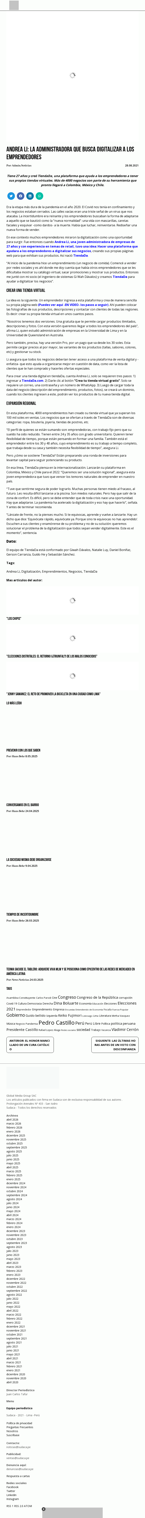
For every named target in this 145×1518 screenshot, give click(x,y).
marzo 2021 (13, 1362)
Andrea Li (13, 571)
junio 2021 (12, 1350)
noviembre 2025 (16, 1139)
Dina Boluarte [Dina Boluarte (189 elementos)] (66, 1003)
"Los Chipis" (13, 619)
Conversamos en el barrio (22, 805)
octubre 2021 (14, 1334)
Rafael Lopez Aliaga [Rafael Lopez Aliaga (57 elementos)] (49, 1030)
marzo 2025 (13, 1171)
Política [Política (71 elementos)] (105, 1023)
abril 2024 (12, 1215)
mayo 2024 (13, 1211)
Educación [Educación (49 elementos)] (97, 1003)
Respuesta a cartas (18, 1476)
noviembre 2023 (16, 1235)
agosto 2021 (14, 1342)
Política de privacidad (19, 1423)
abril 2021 (12, 1358)
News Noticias (20, 980)
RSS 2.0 (18, 1506)
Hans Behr (18, 756)
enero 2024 (13, 1227)
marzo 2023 (13, 1267)
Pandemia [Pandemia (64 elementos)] (32, 1023)
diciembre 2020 (15, 1374)
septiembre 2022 (16, 1290)
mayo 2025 (13, 1163)
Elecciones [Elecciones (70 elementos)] (110, 1003)
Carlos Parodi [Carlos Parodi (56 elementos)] (43, 997)
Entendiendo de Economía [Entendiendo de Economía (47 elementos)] (89, 1009)
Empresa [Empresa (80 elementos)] (58, 1009)
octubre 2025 (14, 1143)
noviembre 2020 (16, 1378)
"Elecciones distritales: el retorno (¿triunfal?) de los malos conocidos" (51, 656)
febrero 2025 (14, 1175)
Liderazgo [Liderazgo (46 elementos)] (87, 1015)
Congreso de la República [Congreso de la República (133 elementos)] (97, 997)
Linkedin (11, 1495)
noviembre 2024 (16, 1187)
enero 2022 (13, 1322)
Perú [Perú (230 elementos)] (79, 1023)
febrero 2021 (14, 1366)
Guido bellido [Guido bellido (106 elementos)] (36, 1015)
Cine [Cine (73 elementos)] (54, 997)
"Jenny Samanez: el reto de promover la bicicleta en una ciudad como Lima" (53, 694)
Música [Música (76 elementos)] (10, 1023)
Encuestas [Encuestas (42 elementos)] (70, 1009)
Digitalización (30, 571)
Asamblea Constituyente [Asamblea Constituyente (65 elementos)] (20, 997)
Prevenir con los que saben (23, 750)
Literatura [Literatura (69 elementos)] (105, 1015)
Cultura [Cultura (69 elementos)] (22, 1003)
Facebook (12, 1487)
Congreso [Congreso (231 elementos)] (67, 997)
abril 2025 (12, 1167)
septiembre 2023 (16, 1243)
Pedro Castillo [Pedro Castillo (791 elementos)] (57, 1022)
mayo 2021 (13, 1354)
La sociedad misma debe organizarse (28, 860)
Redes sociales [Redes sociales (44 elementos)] (68, 1030)
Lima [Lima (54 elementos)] (95, 1015)
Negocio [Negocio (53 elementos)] (20, 1023)
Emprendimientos (54, 571)
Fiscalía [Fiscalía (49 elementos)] (108, 1009)
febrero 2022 (14, 1318)
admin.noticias (21, 165)
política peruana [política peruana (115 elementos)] (123, 1023)
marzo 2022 (13, 1314)
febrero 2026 (14, 1127)
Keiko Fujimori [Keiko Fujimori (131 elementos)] (70, 1015)
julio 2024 (12, 1203)
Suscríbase (12, 1435)
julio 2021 (12, 1346)
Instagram (12, 1499)
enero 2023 (13, 1275)
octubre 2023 (14, 1239)
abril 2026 (12, 1119)
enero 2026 (13, 1131)
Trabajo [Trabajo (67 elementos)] (96, 1030)
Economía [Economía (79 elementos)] (85, 1003)
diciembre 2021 (15, 1326)
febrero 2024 (14, 1223)
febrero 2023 (14, 1271)
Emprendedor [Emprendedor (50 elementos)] (23, 1009)
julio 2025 (12, 1155)
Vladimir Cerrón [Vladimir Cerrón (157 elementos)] (125, 1029)
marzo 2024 (13, 1219)
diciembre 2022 (15, 1279)
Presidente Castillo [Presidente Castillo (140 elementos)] (22, 1029)
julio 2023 (12, 1251)
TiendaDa (80, 255)
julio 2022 (12, 1298)
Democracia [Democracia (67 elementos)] (34, 1003)
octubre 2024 (14, 1191)
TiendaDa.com (32, 381)
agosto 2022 (14, 1294)
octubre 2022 (14, 1286)
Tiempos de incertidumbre (22, 915)
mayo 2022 (13, 1306)
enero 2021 (13, 1370)
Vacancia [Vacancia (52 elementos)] (106, 1030)
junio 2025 (12, 1159)
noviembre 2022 (16, 1282)
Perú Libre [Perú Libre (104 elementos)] (92, 1023)
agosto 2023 (14, 1247)
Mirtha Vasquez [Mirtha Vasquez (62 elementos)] (121, 1015)
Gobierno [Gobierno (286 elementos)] (15, 1015)
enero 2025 (13, 1179)
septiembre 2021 (16, 1338)
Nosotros (12, 1431)
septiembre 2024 (16, 1195)
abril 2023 (12, 1263)
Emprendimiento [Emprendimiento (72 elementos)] (42, 1009)
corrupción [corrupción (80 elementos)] (125, 997)
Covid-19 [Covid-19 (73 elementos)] (11, 1003)
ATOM (28, 1506)
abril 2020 (12, 1382)
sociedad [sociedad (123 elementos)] (83, 1029)
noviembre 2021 (16, 1330)
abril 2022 (12, 1310)
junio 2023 (12, 1255)
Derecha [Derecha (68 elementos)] (47, 1003)
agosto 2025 (14, 1151)
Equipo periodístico (19, 1408)
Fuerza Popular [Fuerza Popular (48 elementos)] (120, 1009)
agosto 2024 (14, 1199)
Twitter (10, 1491)
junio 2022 (12, 1302)
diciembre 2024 (15, 1183)
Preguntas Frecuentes (19, 1427)
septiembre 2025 (16, 1147)
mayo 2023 (13, 1259)
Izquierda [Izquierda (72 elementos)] (51, 1015)
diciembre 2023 (15, 1231)
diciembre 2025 (15, 1135)
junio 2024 (12, 1207)
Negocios (75, 571)
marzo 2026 (13, 1123)
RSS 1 (10, 1506)
